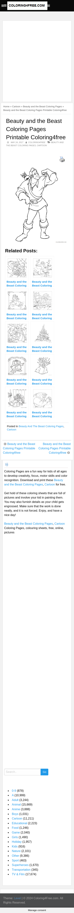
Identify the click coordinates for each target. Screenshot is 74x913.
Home (6, 106)
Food (15, 827)
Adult (15, 800)
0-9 (14, 790)
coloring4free (36, 142)
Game (16, 832)
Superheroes (20, 865)
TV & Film (18, 874)
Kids (14, 846)
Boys (15, 814)
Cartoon (16, 106)
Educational (19, 823)
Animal (16, 804)
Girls (15, 837)
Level (17, 898)
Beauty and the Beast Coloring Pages (42, 106)
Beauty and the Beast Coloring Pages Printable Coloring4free (19, 448)
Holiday (17, 841)
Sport (15, 860)
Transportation (21, 869)
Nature (16, 851)
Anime (16, 809)
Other (15, 855)
